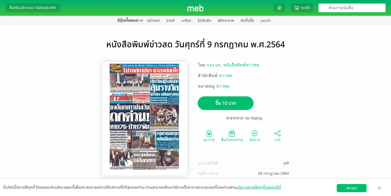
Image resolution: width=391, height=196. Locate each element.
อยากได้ (209, 135)
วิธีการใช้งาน (355, 192)
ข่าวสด (225, 75)
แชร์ (277, 135)
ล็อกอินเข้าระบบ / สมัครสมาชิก (33, 8)
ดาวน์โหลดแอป (35, 192)
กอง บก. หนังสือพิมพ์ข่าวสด (233, 65)
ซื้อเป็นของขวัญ (232, 135)
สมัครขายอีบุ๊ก (326, 192)
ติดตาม (255, 135)
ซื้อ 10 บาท (225, 103)
